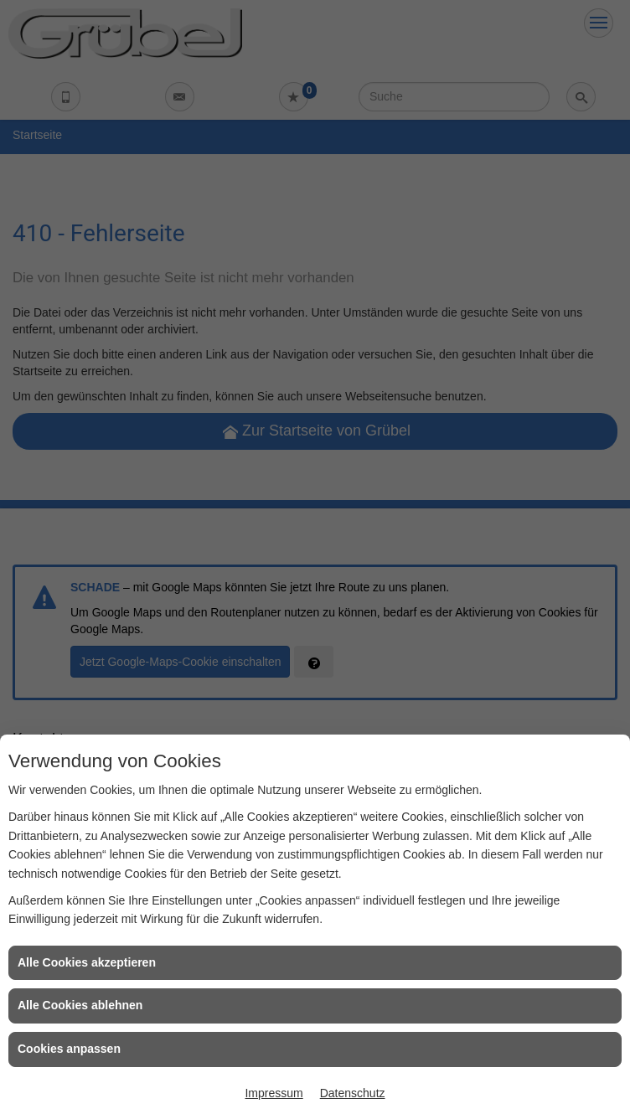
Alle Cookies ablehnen (80, 1005)
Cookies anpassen (69, 1048)
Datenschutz (352, 1093)
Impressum (273, 1093)
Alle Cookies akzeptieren (87, 962)
